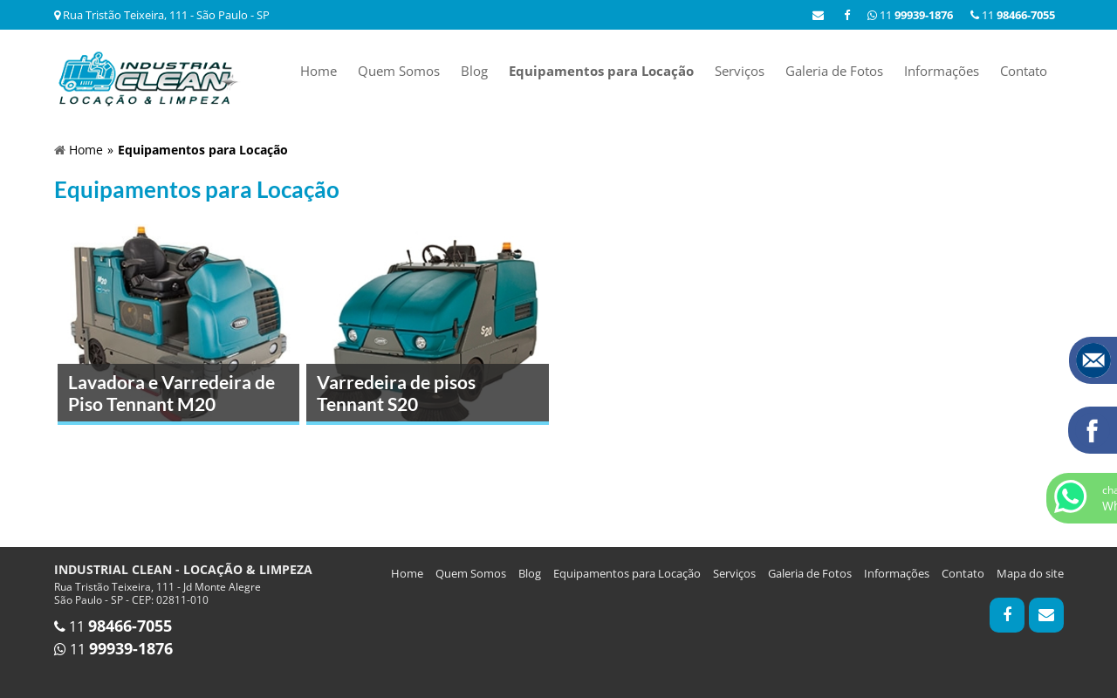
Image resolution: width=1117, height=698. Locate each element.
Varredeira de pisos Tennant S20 (396, 392)
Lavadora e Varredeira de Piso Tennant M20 (171, 392)
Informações (941, 70)
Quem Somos (399, 70)
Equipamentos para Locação (601, 70)
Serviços (739, 70)
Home (318, 70)
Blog (474, 70)
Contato (1023, 70)
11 (1012, 15)
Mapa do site (1030, 573)
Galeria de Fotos (834, 70)
